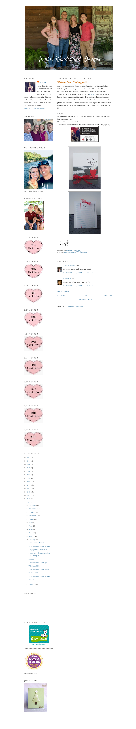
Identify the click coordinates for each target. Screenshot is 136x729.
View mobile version (84, 299)
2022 (29, 457)
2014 (29, 485)
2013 (29, 488)
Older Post (108, 295)
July (30, 522)
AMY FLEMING (69, 265)
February (32, 540)
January (32, 584)
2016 (29, 478)
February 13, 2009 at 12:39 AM (78, 273)
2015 (29, 482)
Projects (31, 559)
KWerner (92, 94)
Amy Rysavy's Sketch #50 (37, 550)
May (31, 529)
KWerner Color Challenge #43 (39, 546)
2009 (29, 502)
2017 (29, 475)
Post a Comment (63, 291)
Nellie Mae (67, 279)
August (31, 519)
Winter (42, 82)
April (31, 533)
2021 (29, 461)
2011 (29, 495)
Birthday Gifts (33, 573)
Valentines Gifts (33, 566)
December (33, 505)
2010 (29, 499)
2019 (29, 468)
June (31, 526)
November (33, 509)
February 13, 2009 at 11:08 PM (78, 286)
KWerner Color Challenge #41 (39, 569)
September (33, 516)
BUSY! (31, 580)
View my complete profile (35, 109)
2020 (29, 464)
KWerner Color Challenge (75, 252)
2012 (29, 492)
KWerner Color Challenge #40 (39, 576)
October (32, 512)
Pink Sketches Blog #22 (36, 543)
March (31, 536)
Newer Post (61, 295)
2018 (29, 471)
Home (85, 295)
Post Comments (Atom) (75, 306)
